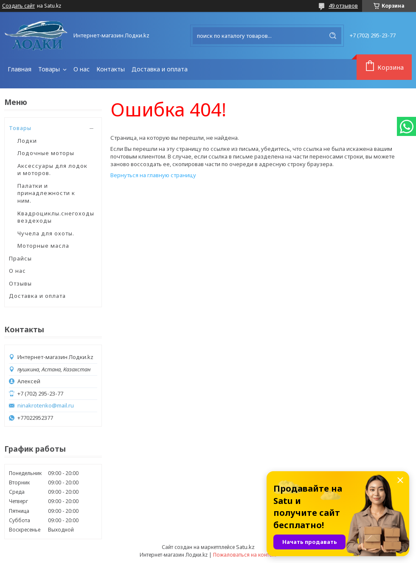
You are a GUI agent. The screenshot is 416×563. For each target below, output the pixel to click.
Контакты (110, 69)
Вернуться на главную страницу (153, 175)
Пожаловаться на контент (245, 554)
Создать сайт (18, 6)
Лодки (27, 140)
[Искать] (332, 35)
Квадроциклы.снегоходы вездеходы (55, 217)
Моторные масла (43, 245)
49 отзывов (343, 5)
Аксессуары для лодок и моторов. (52, 169)
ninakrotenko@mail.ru (45, 405)
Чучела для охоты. (45, 233)
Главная (19, 69)
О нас (81, 69)
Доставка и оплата (160, 69)
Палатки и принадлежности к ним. (46, 193)
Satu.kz (245, 547)
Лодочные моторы (45, 153)
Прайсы (20, 258)
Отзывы (20, 283)
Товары (50, 69)
